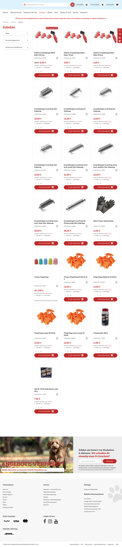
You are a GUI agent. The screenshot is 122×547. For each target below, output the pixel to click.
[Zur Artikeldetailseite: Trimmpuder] (105, 328)
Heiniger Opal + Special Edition (93, 501)
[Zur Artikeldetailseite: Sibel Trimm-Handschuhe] (105, 216)
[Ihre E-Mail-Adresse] (90, 461)
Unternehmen (8, 485)
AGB (117, 544)
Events (5, 499)
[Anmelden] (82, 4)
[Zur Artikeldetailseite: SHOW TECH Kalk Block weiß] (46, 384)
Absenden (109, 461)
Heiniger (87, 485)
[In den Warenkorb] (46, 75)
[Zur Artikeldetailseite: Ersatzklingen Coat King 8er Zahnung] (105, 104)
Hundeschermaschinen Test (92, 509)
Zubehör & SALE (65, 12)
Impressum (110, 544)
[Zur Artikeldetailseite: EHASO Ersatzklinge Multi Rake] (46, 47)
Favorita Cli (87, 498)
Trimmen (42, 12)
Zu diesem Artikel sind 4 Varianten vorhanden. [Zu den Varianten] (46, 300)
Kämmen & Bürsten (30, 12)
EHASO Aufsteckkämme (91, 506)
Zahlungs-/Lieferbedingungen (52, 499)
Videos (5, 505)
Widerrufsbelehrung (100, 544)
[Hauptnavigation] (61, 12)
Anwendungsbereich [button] (12, 40)
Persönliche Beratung (49, 494)
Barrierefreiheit (74, 544)
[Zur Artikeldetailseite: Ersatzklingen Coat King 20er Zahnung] (46, 104)
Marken (75, 12)
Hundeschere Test (89, 511)
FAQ (82, 544)
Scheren (5, 12)
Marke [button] (7, 33)
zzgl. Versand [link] (48, 65)
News (4, 502)
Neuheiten (83, 12)
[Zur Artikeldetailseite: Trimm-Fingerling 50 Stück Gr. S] (76, 272)
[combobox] (45, 4)
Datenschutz (88, 544)
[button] (57, 58)
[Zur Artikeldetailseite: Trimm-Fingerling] (46, 273)
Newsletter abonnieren (50, 502)
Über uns (5, 489)
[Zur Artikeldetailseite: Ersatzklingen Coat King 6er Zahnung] (76, 104)
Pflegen (49, 12)
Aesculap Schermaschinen (92, 504)
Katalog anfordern (8, 507)
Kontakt (45, 497)
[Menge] (38, 71)
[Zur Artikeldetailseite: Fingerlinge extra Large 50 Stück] (76, 328)
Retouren (46, 505)
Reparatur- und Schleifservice (52, 489)
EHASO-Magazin (7, 494)
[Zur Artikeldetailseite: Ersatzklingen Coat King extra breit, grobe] (76, 160)
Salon (56, 12)
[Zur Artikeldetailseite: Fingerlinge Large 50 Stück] (46, 328)
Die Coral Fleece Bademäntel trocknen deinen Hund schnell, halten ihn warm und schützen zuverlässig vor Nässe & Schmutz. (61, 18)
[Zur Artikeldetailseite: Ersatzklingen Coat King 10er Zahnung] (46, 160)
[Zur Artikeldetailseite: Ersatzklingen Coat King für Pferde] (76, 216)
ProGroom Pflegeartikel (91, 489)
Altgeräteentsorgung (49, 492)
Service (46, 485)
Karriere (5, 497)
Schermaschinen (16, 12)
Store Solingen (7, 492)
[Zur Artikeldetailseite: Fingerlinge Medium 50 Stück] (105, 272)
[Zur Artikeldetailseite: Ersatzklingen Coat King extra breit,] (105, 160)
